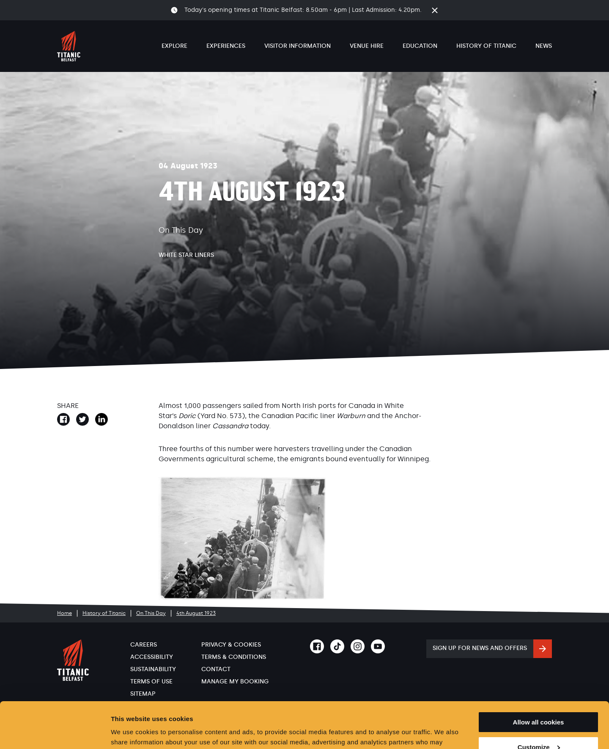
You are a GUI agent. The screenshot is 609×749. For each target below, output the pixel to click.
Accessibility (151, 657)
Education (420, 46)
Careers (143, 644)
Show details (130, 732)
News (543, 46)
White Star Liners (186, 255)
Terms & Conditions (233, 657)
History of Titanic (486, 46)
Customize (539, 704)
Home (64, 613)
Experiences (225, 46)
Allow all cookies (538, 679)
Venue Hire (367, 46)
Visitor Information (297, 46)
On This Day (151, 613)
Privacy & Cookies (231, 644)
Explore (174, 46)
